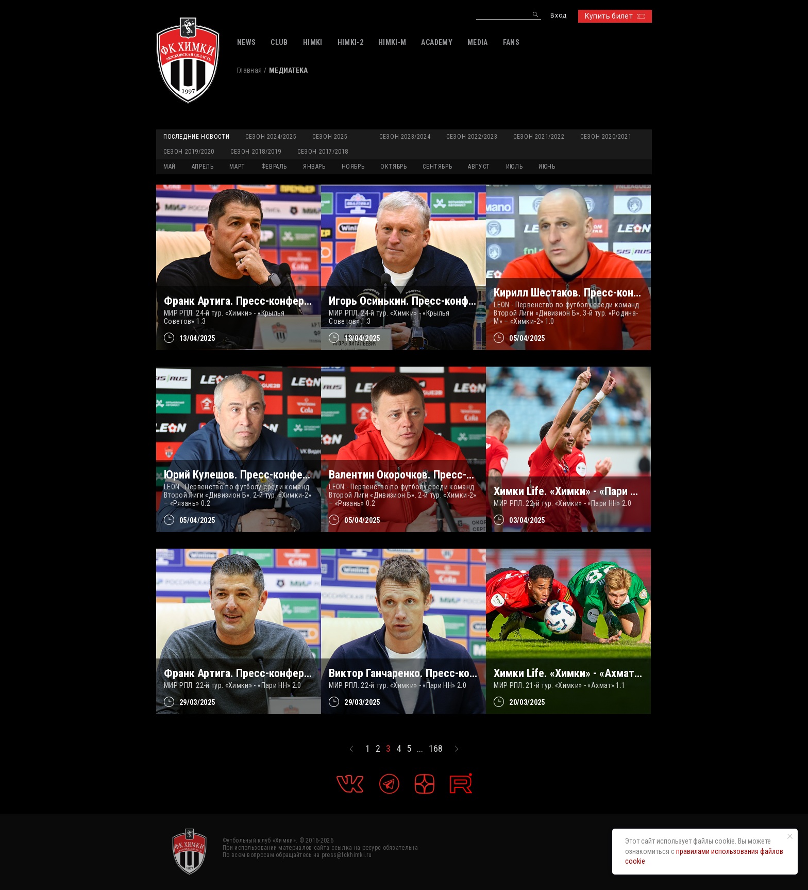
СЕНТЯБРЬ (437, 166)
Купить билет (615, 16)
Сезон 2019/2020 (188, 151)
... (420, 748)
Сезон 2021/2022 (538, 136)
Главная (249, 70)
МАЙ (169, 166)
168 (436, 748)
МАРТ (237, 166)
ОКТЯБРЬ (393, 166)
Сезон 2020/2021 (605, 136)
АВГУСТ (479, 166)
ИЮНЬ (546, 166)
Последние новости (196, 136)
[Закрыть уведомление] (790, 836)
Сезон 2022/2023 (471, 136)
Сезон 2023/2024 (404, 136)
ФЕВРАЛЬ (274, 166)
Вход (558, 15)
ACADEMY (436, 42)
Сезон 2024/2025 (270, 136)
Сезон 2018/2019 (255, 151)
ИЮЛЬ (514, 166)
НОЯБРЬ (353, 166)
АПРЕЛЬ (203, 166)
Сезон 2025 (329, 136)
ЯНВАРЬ (314, 166)
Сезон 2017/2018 (322, 151)
